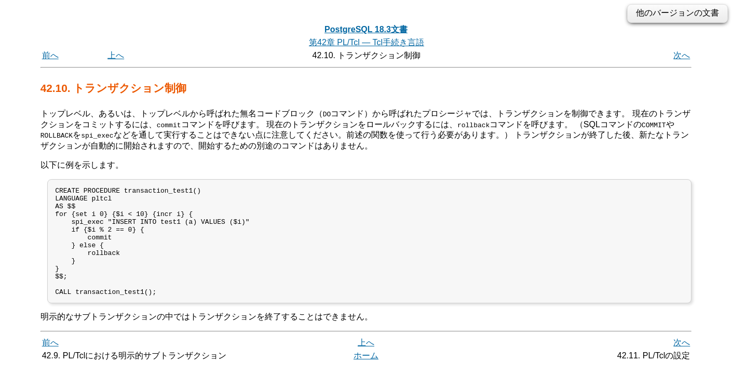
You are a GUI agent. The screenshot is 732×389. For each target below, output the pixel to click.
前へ (50, 55)
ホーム (366, 377)
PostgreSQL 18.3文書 (366, 29)
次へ (681, 55)
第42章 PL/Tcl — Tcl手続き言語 (366, 42)
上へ (115, 55)
